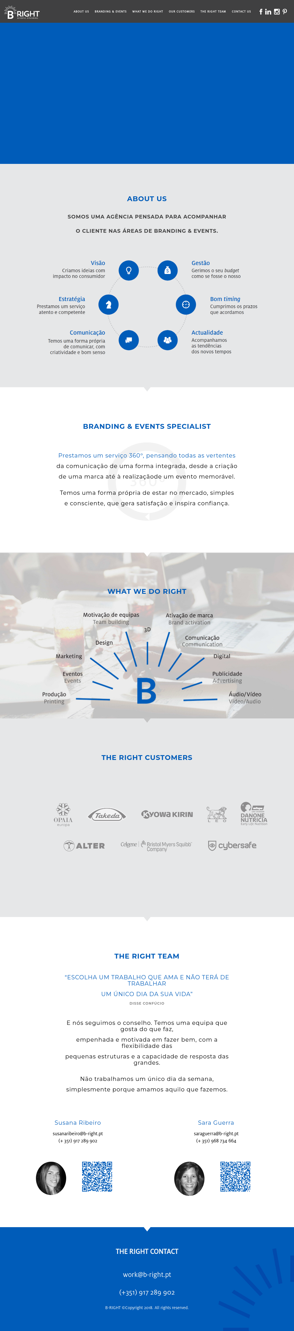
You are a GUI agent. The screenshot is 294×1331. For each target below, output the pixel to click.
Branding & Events (111, 11)
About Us (81, 11)
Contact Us (241, 11)
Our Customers (182, 11)
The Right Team (213, 11)
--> (147, 90)
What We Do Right (147, 11)
